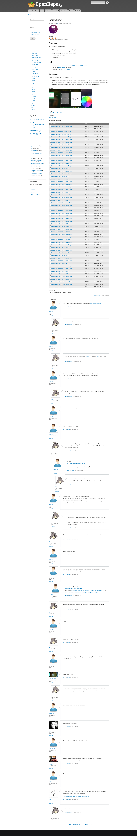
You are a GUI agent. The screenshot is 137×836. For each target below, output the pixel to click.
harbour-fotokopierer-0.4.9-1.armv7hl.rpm (61, 268)
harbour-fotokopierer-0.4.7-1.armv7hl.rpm (61, 245)
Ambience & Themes (37, 57)
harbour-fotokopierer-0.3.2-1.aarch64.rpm (61, 184)
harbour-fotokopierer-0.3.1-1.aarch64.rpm (61, 171)
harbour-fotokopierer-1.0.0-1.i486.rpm (60, 274)
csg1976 (51, 781)
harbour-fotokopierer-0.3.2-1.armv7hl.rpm (61, 181)
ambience (39, 119)
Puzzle (33, 98)
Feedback (77, 10)
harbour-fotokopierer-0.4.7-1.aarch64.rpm (61, 242)
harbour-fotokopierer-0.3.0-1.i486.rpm (60, 168)
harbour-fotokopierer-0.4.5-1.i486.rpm (60, 239)
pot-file (98, 356)
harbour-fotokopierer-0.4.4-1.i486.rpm (60, 231)
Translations (33, 105)
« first (69, 824)
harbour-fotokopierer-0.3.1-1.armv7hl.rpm (61, 173)
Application (34, 53)
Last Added (56, 10)
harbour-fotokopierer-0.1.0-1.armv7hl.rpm (61, 126)
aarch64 (33, 119)
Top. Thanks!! (34, 150)
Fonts (32, 107)
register (98, 295)
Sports (33, 78)
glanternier (52, 748)
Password (32, 27)
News (41, 10)
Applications (34, 51)
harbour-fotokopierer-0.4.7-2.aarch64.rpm (61, 250)
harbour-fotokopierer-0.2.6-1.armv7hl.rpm (61, 160)
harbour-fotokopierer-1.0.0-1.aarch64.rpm (61, 279)
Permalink (51, 315)
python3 (39, 134)
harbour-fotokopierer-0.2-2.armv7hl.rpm (61, 131)
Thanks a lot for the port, (36, 170)
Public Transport (35, 75)
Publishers (48, 10)
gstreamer (36, 122)
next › (86, 824)
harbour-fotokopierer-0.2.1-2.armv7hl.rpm (61, 139)
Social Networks (35, 76)
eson (50, 799)
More (43, 135)
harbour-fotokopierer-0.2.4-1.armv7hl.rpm (61, 150)
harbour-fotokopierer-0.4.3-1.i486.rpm (60, 216)
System (33, 80)
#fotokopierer (61, 67)
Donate (71, 10)
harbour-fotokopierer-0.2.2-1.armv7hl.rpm (61, 142)
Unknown (34, 82)
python (33, 133)
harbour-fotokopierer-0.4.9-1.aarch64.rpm (61, 266)
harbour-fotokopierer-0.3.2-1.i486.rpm (60, 179)
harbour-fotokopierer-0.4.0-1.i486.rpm (60, 192)
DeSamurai (33, 191)
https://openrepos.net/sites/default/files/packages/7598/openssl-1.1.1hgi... (81, 592)
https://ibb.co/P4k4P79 (95, 303)
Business (34, 59)
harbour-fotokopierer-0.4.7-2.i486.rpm (60, 255)
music (42, 125)
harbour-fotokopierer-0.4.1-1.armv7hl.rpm (61, 197)
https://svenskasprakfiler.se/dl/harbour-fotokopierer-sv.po (76, 796)
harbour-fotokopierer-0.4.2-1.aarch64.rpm (61, 202)
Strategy (34, 102)
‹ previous (75, 824)
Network (34, 67)
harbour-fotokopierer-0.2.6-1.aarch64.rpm (61, 158)
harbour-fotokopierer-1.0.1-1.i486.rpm (60, 287)
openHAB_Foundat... (35, 194)
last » (91, 824)
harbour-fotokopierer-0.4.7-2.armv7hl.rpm (61, 252)
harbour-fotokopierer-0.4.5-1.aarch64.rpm (61, 234)
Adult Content (35, 55)
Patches (33, 71)
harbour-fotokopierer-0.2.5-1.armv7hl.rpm (61, 155)
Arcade (33, 93)
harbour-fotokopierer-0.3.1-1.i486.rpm (60, 176)
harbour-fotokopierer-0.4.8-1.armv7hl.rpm (61, 260)
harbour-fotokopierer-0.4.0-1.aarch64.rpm (61, 187)
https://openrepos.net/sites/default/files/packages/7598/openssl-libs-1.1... (87, 590)
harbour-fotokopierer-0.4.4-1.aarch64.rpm (61, 226)
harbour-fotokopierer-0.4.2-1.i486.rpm (60, 208)
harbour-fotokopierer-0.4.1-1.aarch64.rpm (61, 194)
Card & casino (35, 94)
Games (32, 86)
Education (34, 96)
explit (50, 731)
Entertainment (35, 64)
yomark (51, 764)
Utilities (34, 84)
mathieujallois (52, 678)
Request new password (36, 34)
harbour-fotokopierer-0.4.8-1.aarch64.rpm (61, 258)
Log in (94, 295)
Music (33, 66)
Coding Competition (35, 50)
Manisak (33, 189)
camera (54, 117)
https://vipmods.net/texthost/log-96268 (76, 463)
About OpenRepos (33, 10)
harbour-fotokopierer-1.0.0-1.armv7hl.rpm (61, 276)
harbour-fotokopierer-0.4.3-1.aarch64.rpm (61, 210)
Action (33, 89)
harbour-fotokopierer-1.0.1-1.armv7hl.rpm (61, 284)
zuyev (32, 192)
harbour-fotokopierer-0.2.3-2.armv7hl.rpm (61, 147)
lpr (52, 594)
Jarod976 (51, 713)
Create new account (35, 32)
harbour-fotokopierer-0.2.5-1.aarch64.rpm (61, 152)
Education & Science (36, 62)
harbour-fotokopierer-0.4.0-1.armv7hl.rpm (61, 189)
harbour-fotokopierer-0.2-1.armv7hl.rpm (61, 129)
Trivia (33, 103)
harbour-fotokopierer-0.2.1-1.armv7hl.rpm (61, 137)
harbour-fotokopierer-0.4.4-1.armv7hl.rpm (61, 229)
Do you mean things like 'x (37, 163)
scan (50, 117)
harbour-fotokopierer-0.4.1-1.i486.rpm (60, 200)
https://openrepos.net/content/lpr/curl (73, 588)
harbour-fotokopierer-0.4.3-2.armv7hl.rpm (61, 221)
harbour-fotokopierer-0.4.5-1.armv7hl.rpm (61, 237)
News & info (35, 69)
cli (43, 119)
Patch (32, 127)
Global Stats (64, 10)
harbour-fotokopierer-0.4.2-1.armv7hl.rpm (61, 205)
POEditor (67, 69)
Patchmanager (35, 131)
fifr (58, 23)
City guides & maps (36, 60)
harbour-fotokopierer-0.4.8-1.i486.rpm (60, 263)
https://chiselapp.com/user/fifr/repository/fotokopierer (72, 65)
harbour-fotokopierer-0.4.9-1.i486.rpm (60, 271)
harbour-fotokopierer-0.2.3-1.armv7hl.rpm (61, 144)
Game (33, 87)
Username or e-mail (34, 22)
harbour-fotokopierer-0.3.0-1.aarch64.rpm (61, 163)
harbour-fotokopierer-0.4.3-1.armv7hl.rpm (61, 213)
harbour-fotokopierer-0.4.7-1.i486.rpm (60, 247)
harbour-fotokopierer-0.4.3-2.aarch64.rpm (61, 218)
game (31, 122)
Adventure (34, 91)
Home (29, 14)
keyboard (35, 124)
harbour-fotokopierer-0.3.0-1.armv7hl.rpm (61, 166)
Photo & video (35, 73)
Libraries (33, 109)
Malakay (51, 311)
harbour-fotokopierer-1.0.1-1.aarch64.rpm (61, 281)
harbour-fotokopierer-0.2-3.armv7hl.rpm (61, 134)
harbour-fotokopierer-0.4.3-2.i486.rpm (60, 223)
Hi (31, 145)
